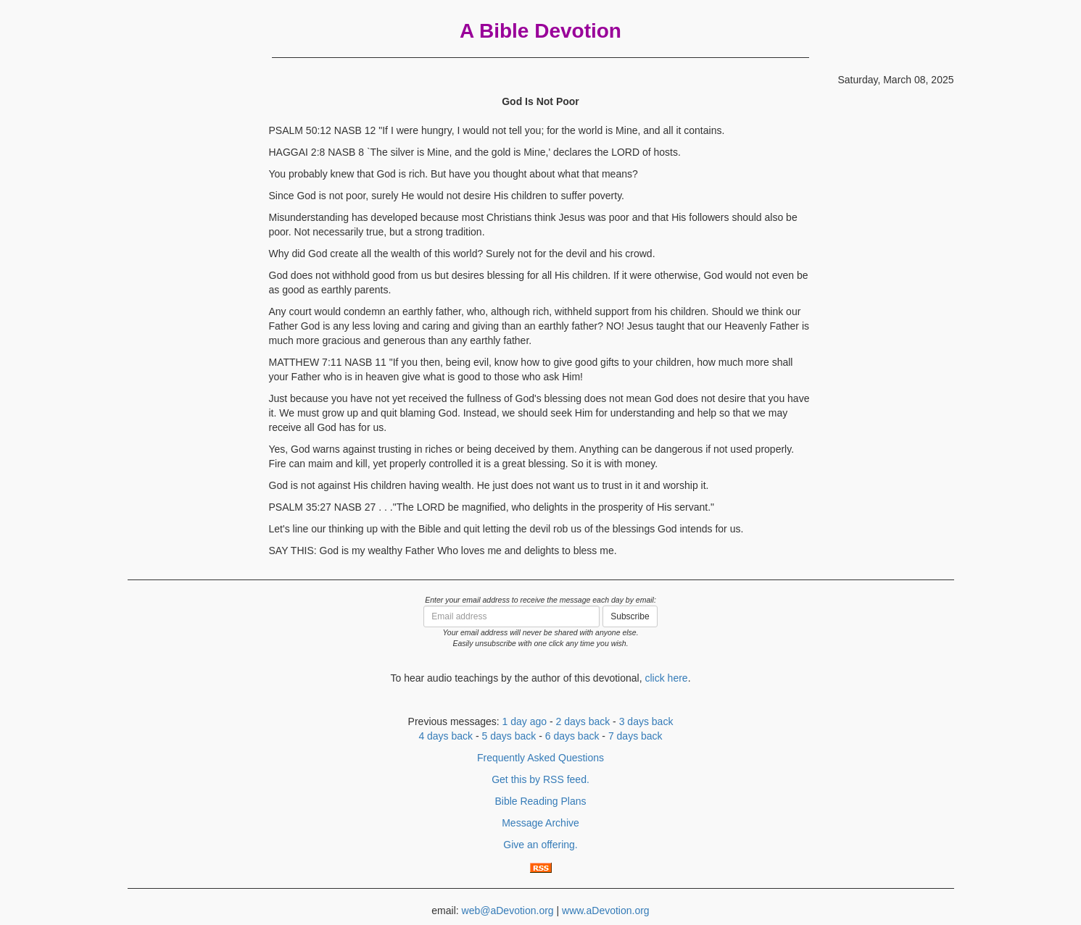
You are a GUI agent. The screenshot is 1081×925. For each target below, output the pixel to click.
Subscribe (629, 616)
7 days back (635, 736)
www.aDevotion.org (606, 910)
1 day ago (524, 721)
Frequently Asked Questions (540, 757)
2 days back (583, 721)
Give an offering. (540, 844)
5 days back (509, 736)
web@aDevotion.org (508, 910)
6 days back (572, 736)
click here (666, 678)
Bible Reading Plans (540, 801)
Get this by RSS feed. (540, 779)
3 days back (646, 721)
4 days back (445, 736)
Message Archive (540, 823)
